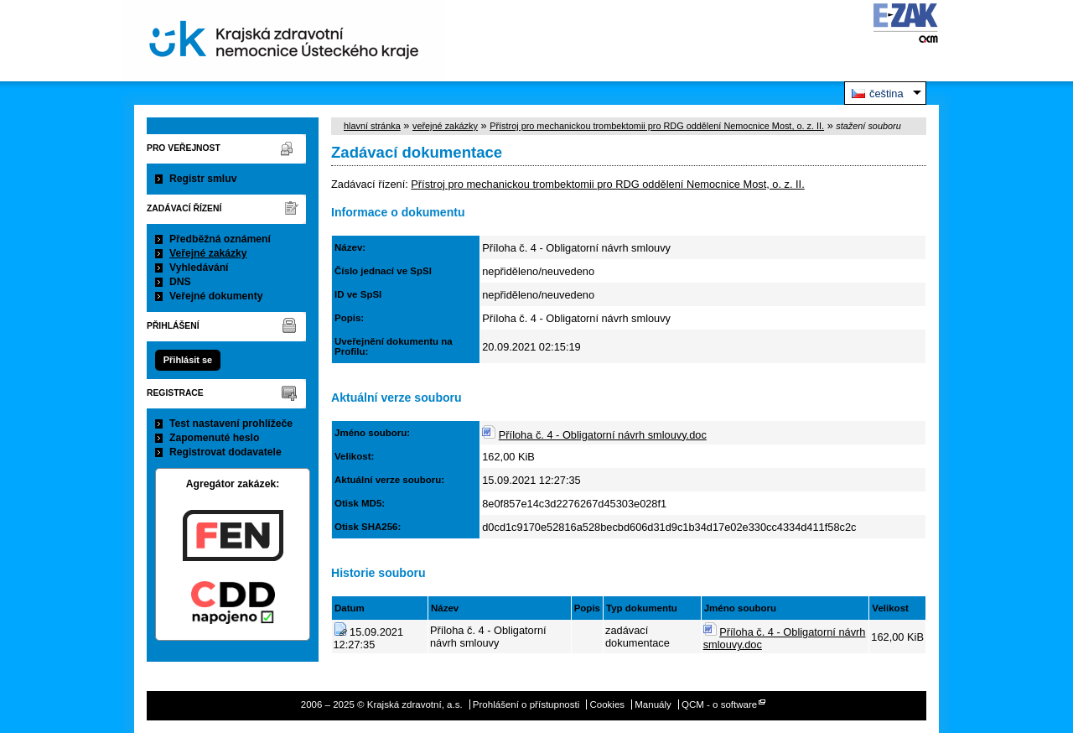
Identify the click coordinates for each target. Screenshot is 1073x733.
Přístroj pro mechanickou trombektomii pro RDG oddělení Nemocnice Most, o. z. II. (657, 126)
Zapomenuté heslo (214, 438)
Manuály (653, 704)
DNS (180, 282)
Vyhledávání (199, 267)
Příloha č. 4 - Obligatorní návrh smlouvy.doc (603, 435)
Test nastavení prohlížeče (231, 423)
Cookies (607, 704)
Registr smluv (202, 179)
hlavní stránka (372, 126)
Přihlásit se (187, 360)
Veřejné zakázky (208, 253)
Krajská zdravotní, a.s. (284, 40)
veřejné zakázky (445, 126)
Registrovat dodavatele (225, 452)
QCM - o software (719, 704)
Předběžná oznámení (220, 239)
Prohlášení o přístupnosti (526, 704)
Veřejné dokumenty (215, 296)
